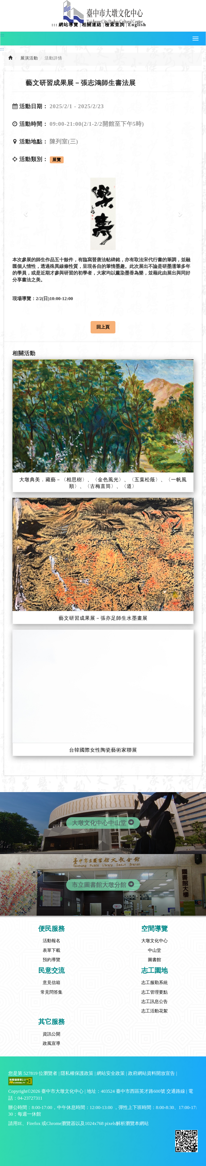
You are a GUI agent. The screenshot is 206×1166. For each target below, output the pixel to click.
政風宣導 (51, 1043)
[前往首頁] (10, 58)
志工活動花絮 (154, 1011)
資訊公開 (51, 1034)
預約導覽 (51, 959)
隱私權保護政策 (77, 1073)
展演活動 (29, 58)
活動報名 (51, 940)
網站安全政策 (111, 1073)
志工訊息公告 (154, 1001)
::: (55, 24)
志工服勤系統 (154, 982)
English (137, 24)
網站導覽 (68, 24)
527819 (30, 1073)
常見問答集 (51, 992)
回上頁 (103, 327)
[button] (195, 38)
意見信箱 (51, 982)
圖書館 (154, 959)
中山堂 (154, 950)
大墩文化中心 (154, 940)
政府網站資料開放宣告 (151, 1073)
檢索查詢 (115, 24)
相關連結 (92, 24)
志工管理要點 (154, 992)
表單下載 (51, 950)
